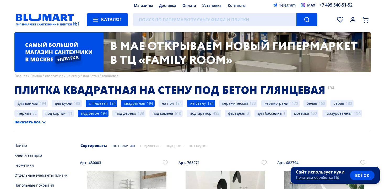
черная (24, 113)
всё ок (362, 175)
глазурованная (339, 113)
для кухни (63, 103)
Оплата (189, 5)
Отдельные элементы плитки (41, 175)
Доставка (167, 5)
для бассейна (270, 113)
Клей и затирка (28, 155)
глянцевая (110, 76)
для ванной (28, 103)
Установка (211, 5)
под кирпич (56, 113)
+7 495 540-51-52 (336, 5)
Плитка (36, 76)
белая (312, 103)
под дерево (126, 113)
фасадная (236, 113)
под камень (163, 113)
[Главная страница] (45, 19)
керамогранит (277, 103)
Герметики (24, 165)
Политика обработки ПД (317, 177)
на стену (73, 76)
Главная (20, 76)
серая (339, 103)
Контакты (237, 5)
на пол (168, 103)
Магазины (143, 5)
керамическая (235, 103)
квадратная (54, 76)
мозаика (301, 113)
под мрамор (201, 113)
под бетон (91, 76)
